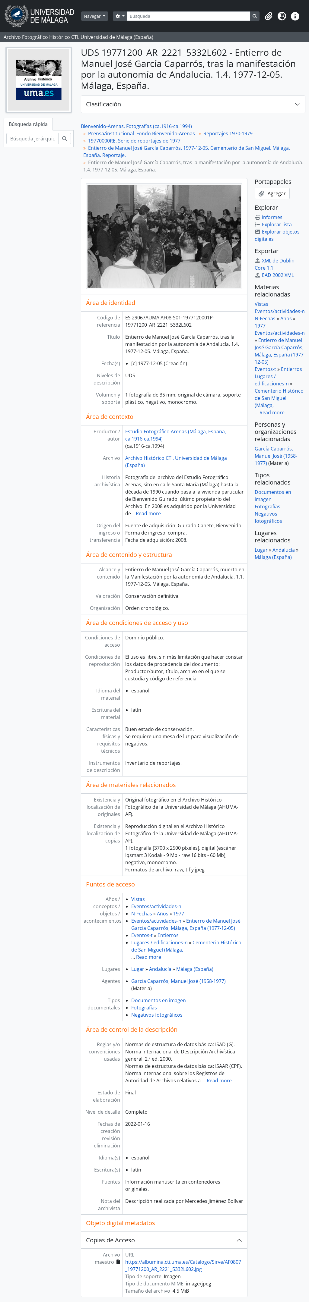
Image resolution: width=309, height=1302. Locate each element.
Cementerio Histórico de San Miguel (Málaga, (279, 398)
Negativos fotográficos (157, 1015)
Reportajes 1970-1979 (228, 133)
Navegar (93, 16)
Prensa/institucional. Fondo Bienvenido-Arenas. (142, 133)
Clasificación (103, 104)
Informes (268, 217)
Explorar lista (273, 224)
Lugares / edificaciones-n (159, 942)
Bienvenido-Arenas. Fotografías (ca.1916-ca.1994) (136, 126)
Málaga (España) (194, 969)
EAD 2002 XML (274, 275)
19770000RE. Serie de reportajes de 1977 (134, 140)
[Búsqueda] (188, 16)
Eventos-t (142, 935)
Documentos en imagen (158, 1000)
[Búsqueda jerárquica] (32, 138)
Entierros (168, 935)
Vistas (138, 899)
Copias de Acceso (110, 1240)
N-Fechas (141, 913)
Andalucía (160, 969)
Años (162, 913)
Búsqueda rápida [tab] (28, 124)
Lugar (137, 969)
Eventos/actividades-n (156, 906)
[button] (268, 16)
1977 (178, 913)
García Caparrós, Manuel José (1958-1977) (178, 981)
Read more (148, 513)
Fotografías (144, 1007)
